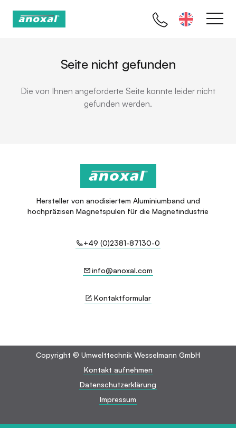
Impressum (118, 399)
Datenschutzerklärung (118, 384)
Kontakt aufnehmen (118, 369)
